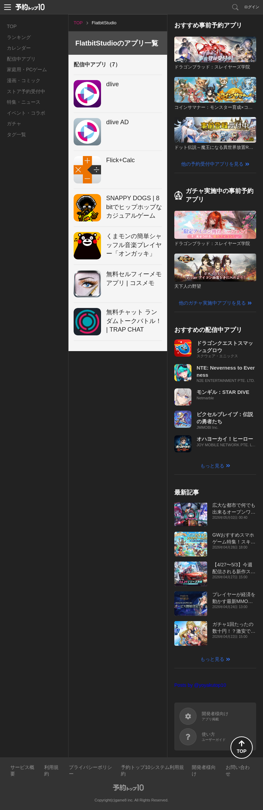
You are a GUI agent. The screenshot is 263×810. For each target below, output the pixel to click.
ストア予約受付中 (26, 91)
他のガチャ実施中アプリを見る (212, 303)
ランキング (19, 37)
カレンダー (19, 48)
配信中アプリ (21, 59)
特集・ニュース (23, 102)
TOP (12, 26)
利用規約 (51, 770)
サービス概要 (22, 770)
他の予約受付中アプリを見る (212, 164)
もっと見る (212, 465)
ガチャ (14, 123)
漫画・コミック (23, 80)
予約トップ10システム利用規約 (152, 770)
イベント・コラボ (26, 113)
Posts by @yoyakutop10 (200, 685)
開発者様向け (204, 770)
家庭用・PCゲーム (27, 69)
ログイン (251, 7)
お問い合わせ (238, 770)
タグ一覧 (16, 134)
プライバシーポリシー (90, 770)
